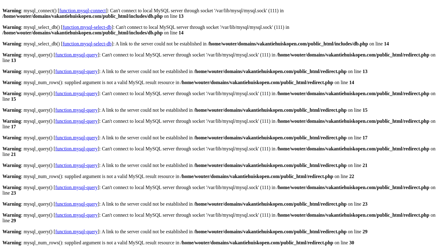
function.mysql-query (76, 54)
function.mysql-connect (82, 10)
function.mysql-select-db (87, 27)
